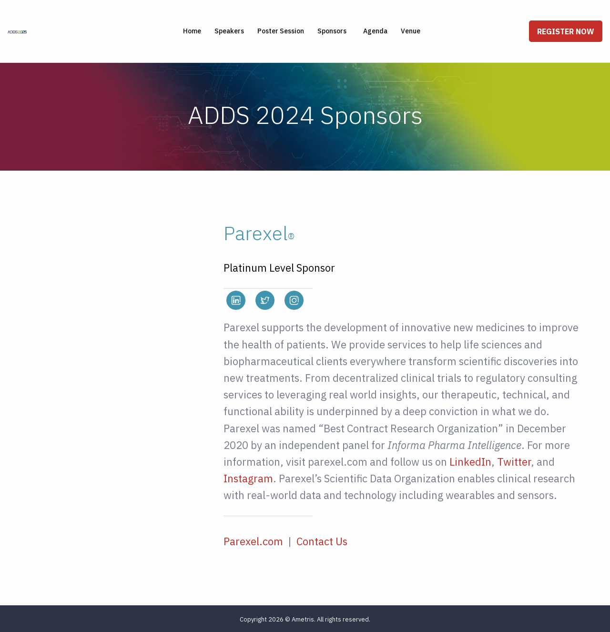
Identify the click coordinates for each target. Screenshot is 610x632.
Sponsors (331, 31)
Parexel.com (253, 541)
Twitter (514, 462)
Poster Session (280, 31)
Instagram (248, 478)
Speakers (229, 31)
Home (192, 31)
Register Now (565, 31)
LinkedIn (470, 462)
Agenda (375, 31)
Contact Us (321, 541)
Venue (410, 31)
